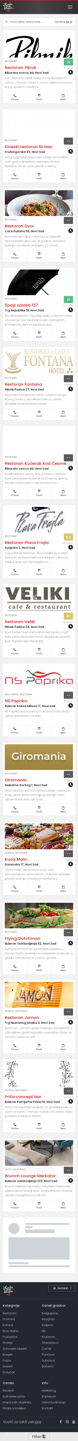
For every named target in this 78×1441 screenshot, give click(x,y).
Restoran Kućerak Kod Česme (35, 463)
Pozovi (15, 97)
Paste (8, 1169)
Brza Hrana (12, 694)
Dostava (9, 1319)
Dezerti (8, 1366)
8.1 (68, 616)
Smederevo (50, 1343)
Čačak (46, 1349)
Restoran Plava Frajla (27, 542)
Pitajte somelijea (14, 1408)
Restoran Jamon (22, 1017)
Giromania (16, 780)
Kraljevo (47, 1325)
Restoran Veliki (20, 622)
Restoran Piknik (20, 67)
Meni (63, 97)
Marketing (49, 1390)
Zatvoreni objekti (15, 1349)
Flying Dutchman (22, 938)
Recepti (8, 1390)
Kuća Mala (16, 859)
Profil (39, 97)
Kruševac (48, 1337)
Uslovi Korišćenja (53, 1402)
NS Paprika (16, 701)
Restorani (11, 61)
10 (68, 62)
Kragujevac (50, 1313)
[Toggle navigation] (70, 7)
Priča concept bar (23, 1097)
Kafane (8, 1325)
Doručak (9, 1372)
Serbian (61, 1288)
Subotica (48, 1360)
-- (68, 141)
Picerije (9, 852)
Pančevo (48, 1354)
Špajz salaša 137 (21, 305)
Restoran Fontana (23, 384)
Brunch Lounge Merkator (30, 1176)
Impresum (49, 1396)
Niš (44, 1331)
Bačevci (47, 1366)
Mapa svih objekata (17, 1402)
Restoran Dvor (19, 226)
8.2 (68, 537)
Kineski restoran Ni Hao (28, 147)
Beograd (48, 1319)
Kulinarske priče (14, 1396)
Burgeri (8, 1354)
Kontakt (47, 1408)
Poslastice (10, 1337)
